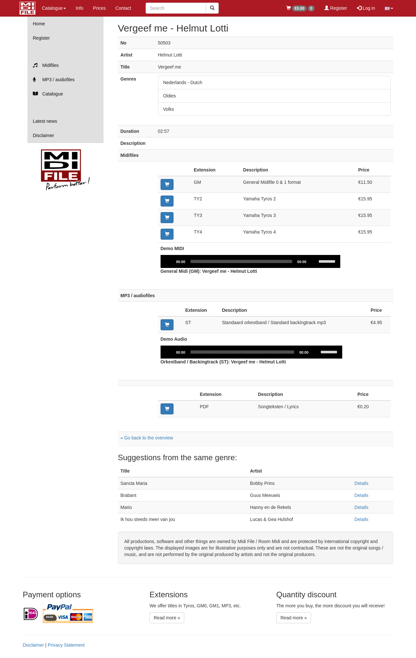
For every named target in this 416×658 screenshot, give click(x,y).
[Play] (169, 261)
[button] (389, 8)
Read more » (167, 617)
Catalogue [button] (54, 8)
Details (362, 483)
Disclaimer (43, 135)
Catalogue (48, 93)
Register (335, 8)
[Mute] (316, 261)
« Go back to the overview (147, 437)
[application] (252, 261)
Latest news (45, 121)
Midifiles (45, 65)
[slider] (242, 261)
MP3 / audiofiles (54, 79)
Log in (366, 8)
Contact (123, 8)
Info (79, 8)
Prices (99, 8)
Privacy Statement (66, 645)
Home (39, 23)
